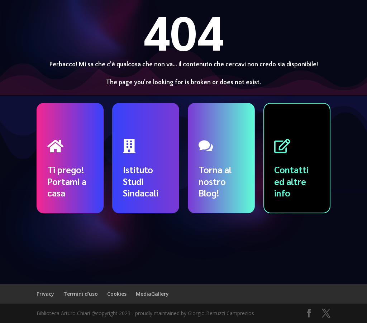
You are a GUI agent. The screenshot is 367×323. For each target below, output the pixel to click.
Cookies (117, 293)
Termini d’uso (80, 293)
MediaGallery (152, 293)
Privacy (45, 293)
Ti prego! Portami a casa (66, 181)
